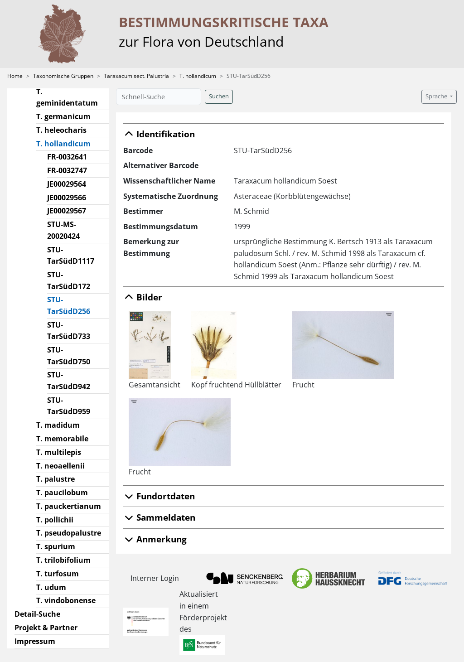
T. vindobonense (66, 600)
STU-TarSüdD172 (68, 280)
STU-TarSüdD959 (68, 406)
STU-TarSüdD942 (68, 380)
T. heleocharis (61, 130)
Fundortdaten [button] (159, 496)
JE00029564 (66, 184)
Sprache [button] (437, 96)
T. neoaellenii (60, 466)
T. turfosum (57, 574)
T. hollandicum (197, 76)
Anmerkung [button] (155, 539)
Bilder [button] (142, 297)
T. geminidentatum (67, 97)
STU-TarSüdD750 (68, 356)
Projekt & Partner (45, 628)
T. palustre (55, 479)
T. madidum (58, 425)
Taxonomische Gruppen (63, 76)
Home (15, 76)
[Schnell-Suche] (158, 96)
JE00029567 (66, 211)
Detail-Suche (37, 614)
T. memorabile (62, 439)
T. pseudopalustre (68, 533)
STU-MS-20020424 (63, 230)
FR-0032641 (67, 157)
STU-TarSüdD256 (78, 305)
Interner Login (154, 578)
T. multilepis (58, 452)
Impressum (34, 641)
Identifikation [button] (159, 134)
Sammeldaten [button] (159, 517)
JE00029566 (66, 198)
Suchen (219, 96)
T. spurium (55, 546)
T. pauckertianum (68, 506)
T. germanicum (63, 116)
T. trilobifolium (63, 560)
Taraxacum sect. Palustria (136, 76)
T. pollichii (54, 520)
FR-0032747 (67, 170)
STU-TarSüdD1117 (70, 255)
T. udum (51, 587)
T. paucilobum (62, 493)
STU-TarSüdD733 (68, 331)
